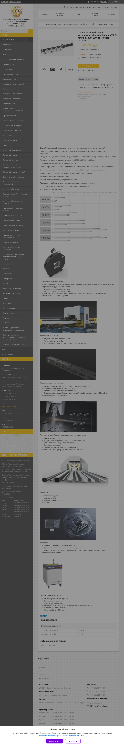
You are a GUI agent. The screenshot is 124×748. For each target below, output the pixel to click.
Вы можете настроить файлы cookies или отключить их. (61, 736)
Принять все (54, 741)
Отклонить (73, 741)
